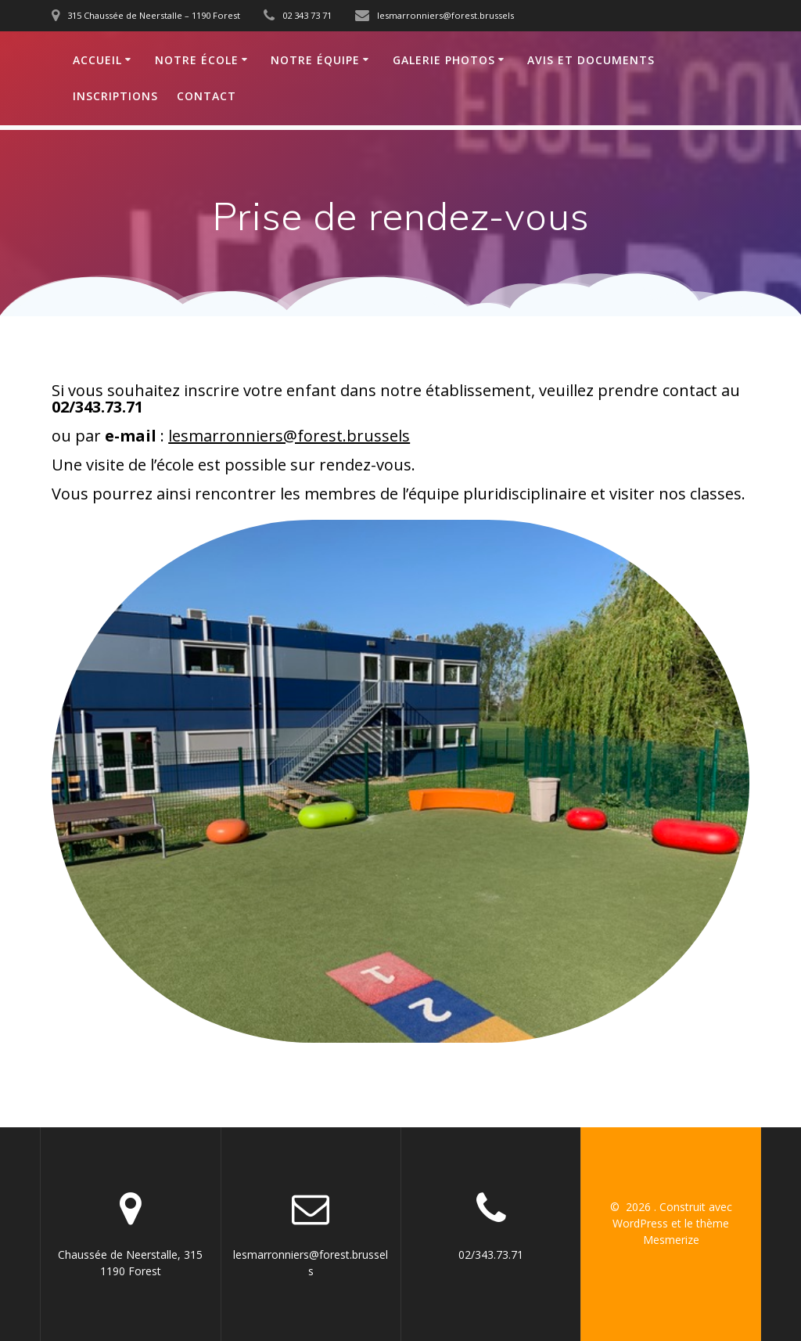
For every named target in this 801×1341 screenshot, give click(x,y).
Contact (206, 95)
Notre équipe (315, 59)
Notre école (197, 59)
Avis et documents (591, 59)
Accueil (97, 59)
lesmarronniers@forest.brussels (289, 435)
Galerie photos (444, 59)
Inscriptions (115, 95)
